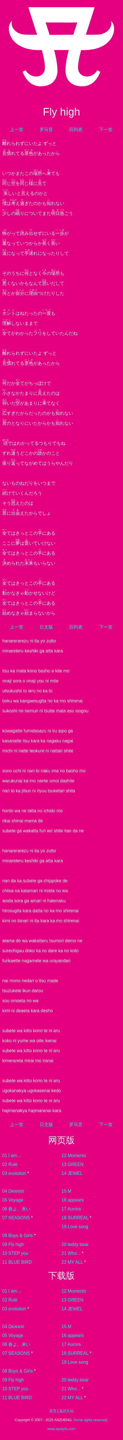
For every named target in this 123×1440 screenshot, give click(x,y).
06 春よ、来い (16, 1209)
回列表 (76, 129)
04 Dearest (13, 1191)
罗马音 (46, 129)
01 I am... (11, 1155)
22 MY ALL (72, 1262)
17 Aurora (71, 1209)
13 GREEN (72, 1164)
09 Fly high (13, 1244)
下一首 (105, 129)
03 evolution (14, 1173)
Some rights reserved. (90, 1420)
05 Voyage (12, 1200)
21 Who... (71, 1253)
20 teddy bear (75, 1244)
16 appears (73, 1200)
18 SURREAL (75, 1217)
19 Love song (75, 1226)
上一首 (16, 129)
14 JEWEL (72, 1173)
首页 (53, 1411)
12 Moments (74, 1155)
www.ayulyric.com (61, 1429)
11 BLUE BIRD (17, 1262)
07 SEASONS (16, 1217)
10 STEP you (15, 1253)
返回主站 (66, 1411)
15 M (66, 1191)
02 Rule (9, 1164)
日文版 (46, 627)
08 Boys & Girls (17, 1235)
